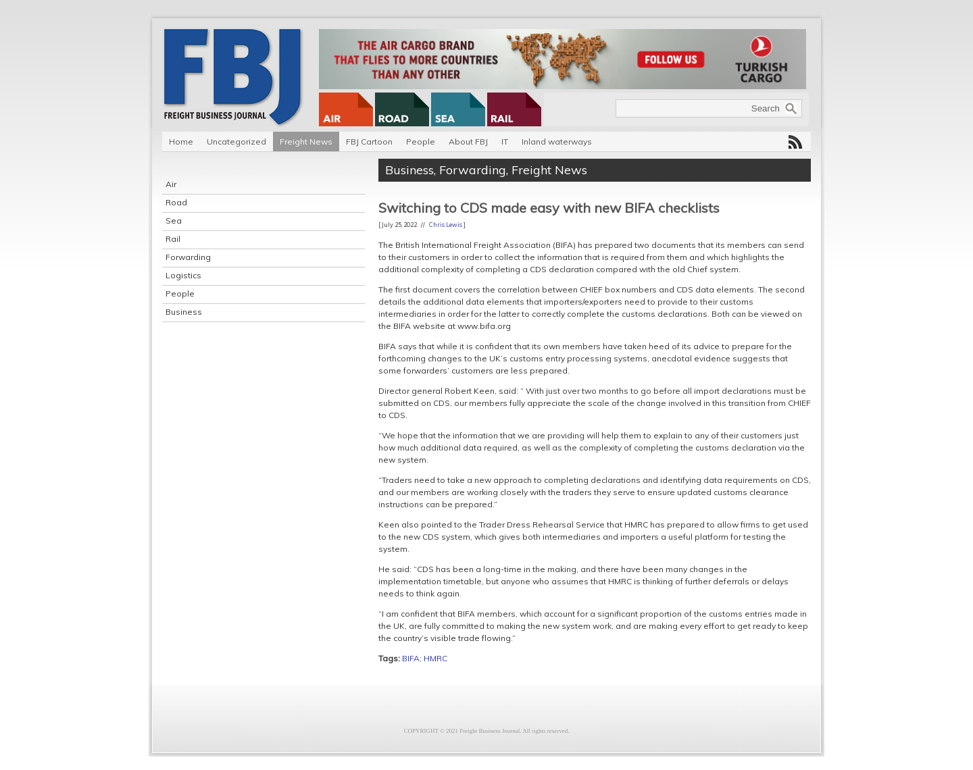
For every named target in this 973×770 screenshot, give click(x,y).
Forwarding (188, 257)
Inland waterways (557, 141)
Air (171, 184)
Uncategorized (236, 141)
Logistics (183, 275)
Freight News (306, 141)
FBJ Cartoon (369, 141)
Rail (173, 239)
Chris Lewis (445, 224)
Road (176, 202)
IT (504, 141)
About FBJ (468, 141)
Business (184, 312)
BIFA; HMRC (424, 658)
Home (181, 141)
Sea (174, 220)
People (420, 141)
